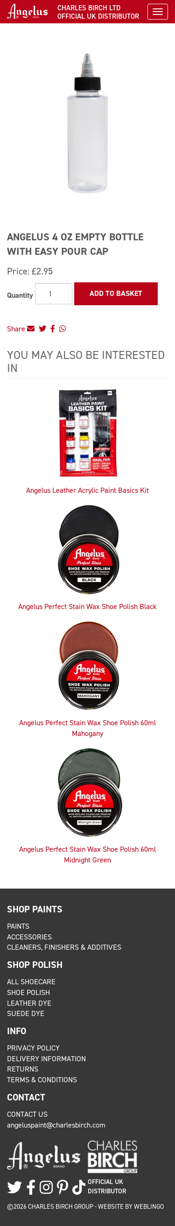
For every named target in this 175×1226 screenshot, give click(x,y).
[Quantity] (53, 293)
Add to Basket (116, 293)
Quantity (20, 295)
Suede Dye (25, 1013)
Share (21, 329)
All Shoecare (31, 982)
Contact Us (27, 1114)
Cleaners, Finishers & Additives (64, 947)
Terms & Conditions (42, 1080)
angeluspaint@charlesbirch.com (56, 1125)
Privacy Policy (33, 1048)
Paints (18, 926)
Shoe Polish (28, 992)
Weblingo (149, 1206)
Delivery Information (46, 1059)
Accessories (29, 937)
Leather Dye (29, 1003)
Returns (22, 1069)
